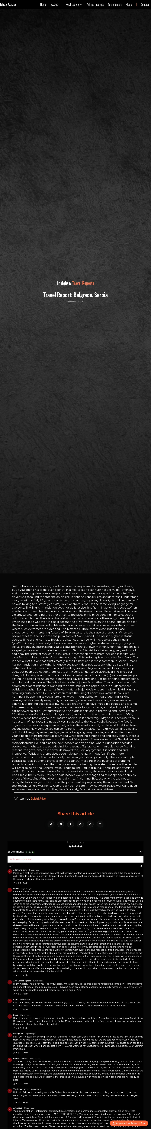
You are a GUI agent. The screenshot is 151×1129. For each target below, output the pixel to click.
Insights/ (64, 283)
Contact (145, 4)
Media (129, 4)
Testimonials (115, 4)
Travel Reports (83, 283)
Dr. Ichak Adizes (38, 798)
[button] (56, 4)
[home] (8, 4)
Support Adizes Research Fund (129, 1123)
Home (43, 4)
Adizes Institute (95, 4)
